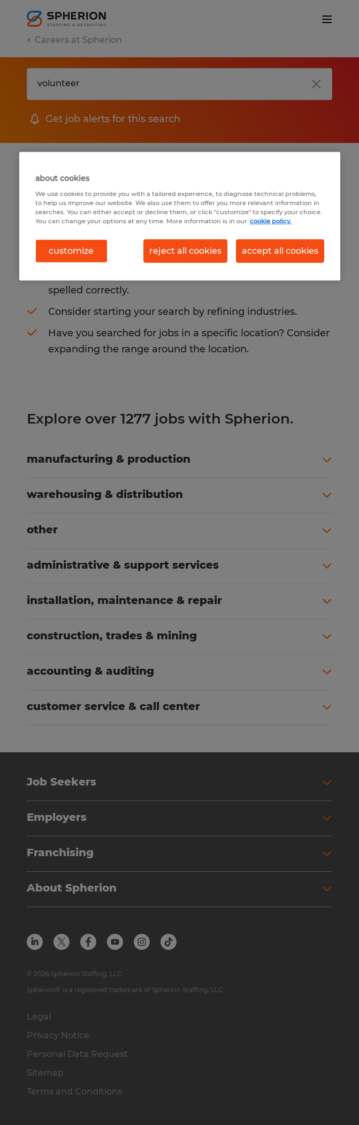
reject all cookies (185, 251)
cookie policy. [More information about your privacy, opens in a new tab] (271, 221)
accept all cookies (280, 251)
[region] (179, 216)
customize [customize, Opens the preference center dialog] (71, 251)
